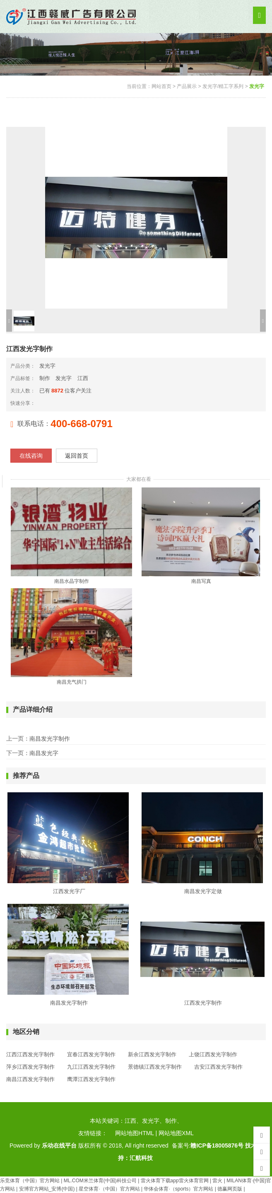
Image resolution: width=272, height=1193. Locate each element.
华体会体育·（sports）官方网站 (178, 1189)
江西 (82, 378)
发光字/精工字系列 (222, 86)
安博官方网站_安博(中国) (47, 1189)
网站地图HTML (134, 1133)
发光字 (256, 86)
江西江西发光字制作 (30, 1054)
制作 (44, 378)
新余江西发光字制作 (152, 1054)
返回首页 (76, 455)
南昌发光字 (43, 753)
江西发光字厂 (69, 891)
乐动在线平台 (59, 1145)
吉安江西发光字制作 (218, 1067)
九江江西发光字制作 (91, 1067)
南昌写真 (201, 581)
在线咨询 (31, 455)
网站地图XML (176, 1133)
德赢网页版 (229, 1189)
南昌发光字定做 (203, 891)
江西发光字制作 (203, 1003)
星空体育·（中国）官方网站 (109, 1189)
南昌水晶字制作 (71, 581)
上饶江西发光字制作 (213, 1054)
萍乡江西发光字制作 (30, 1067)
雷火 (217, 1180)
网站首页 (161, 86)
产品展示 (187, 86)
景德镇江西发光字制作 (155, 1067)
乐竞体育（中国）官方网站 (30, 1180)
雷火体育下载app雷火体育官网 (175, 1180)
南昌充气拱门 (72, 682)
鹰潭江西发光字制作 (91, 1079)
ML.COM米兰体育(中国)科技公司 (100, 1180)
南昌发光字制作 (49, 738)
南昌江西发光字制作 (30, 1079)
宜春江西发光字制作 (91, 1054)
